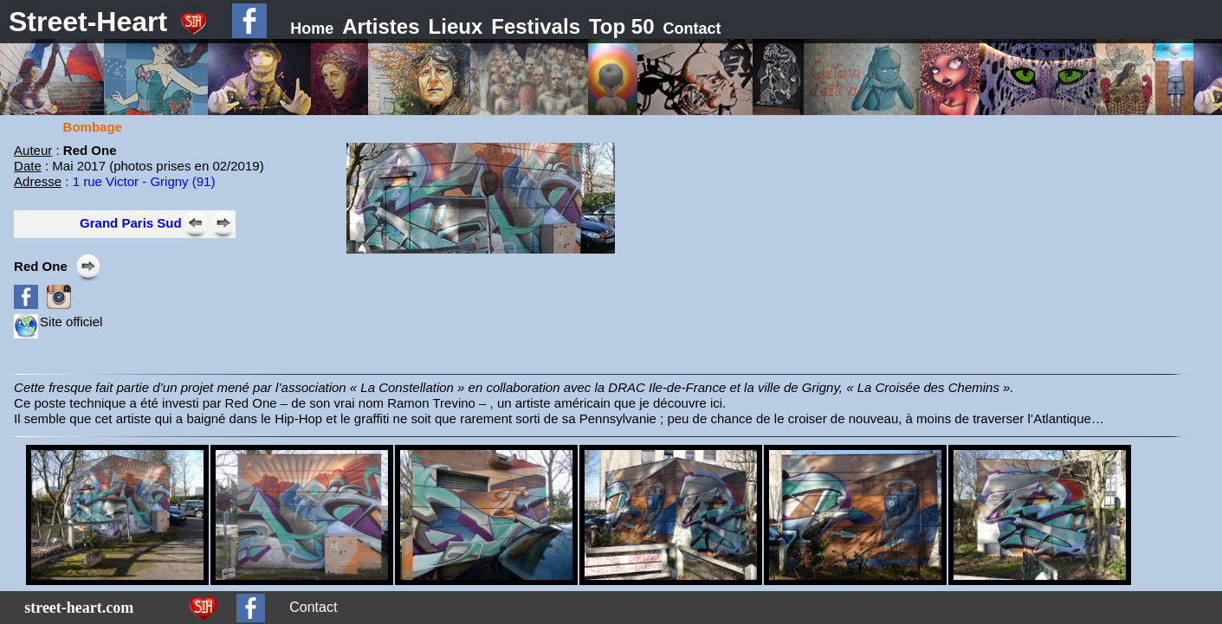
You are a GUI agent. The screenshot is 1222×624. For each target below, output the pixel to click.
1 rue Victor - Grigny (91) (144, 181)
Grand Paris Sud (131, 223)
